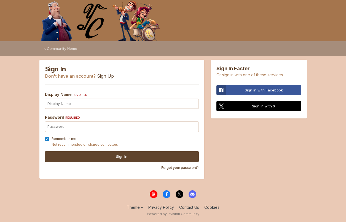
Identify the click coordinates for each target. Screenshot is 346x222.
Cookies (211, 207)
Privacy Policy (161, 207)
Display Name (66, 94)
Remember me (64, 138)
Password (62, 117)
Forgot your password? (180, 168)
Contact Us (189, 207)
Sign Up (105, 76)
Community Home (60, 48)
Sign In (121, 156)
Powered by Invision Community (173, 214)
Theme (135, 207)
